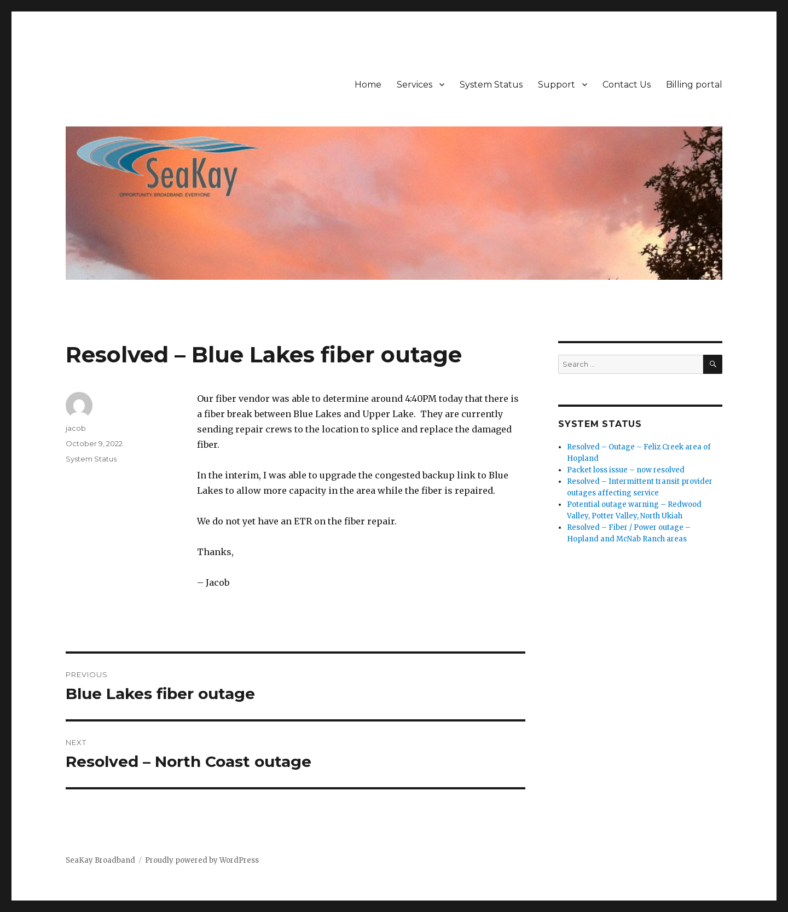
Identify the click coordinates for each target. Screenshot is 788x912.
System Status (491, 84)
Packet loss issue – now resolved (626, 470)
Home (368, 84)
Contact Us (626, 84)
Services (414, 84)
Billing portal (694, 84)
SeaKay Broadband (100, 860)
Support (556, 84)
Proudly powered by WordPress (202, 860)
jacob (76, 428)
